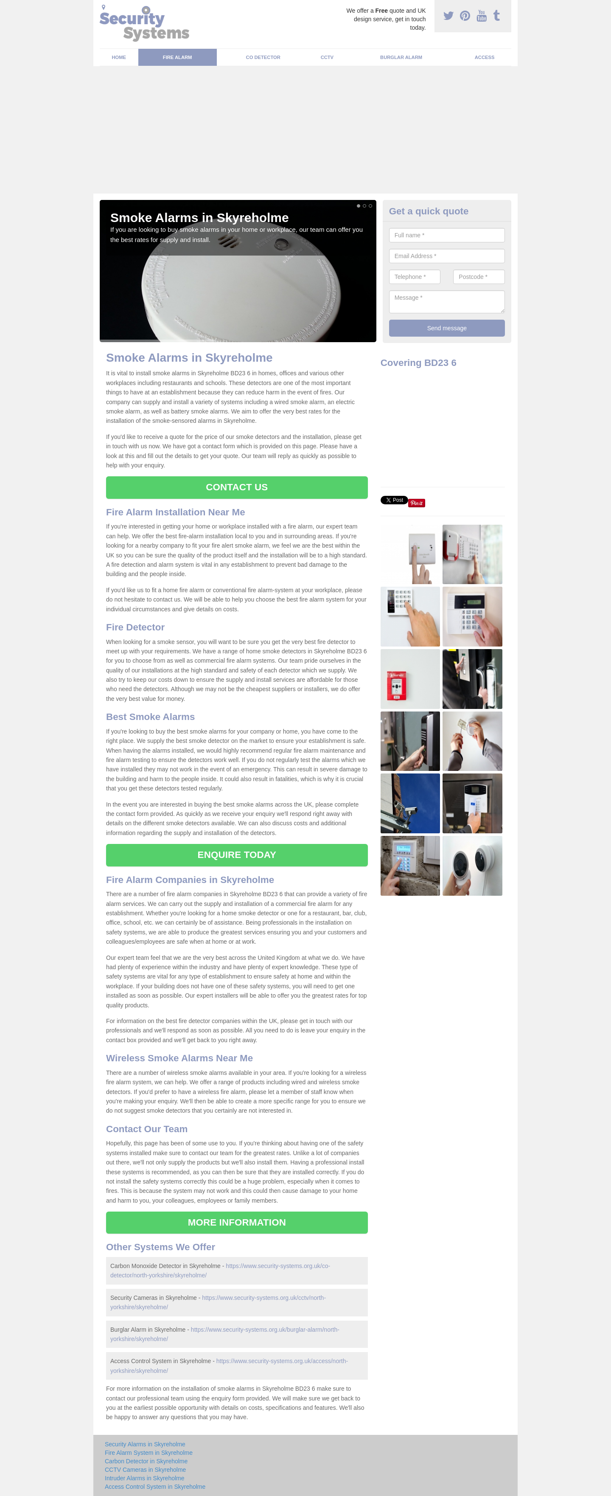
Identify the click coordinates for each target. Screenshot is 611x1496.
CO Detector (263, 57)
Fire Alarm (177, 57)
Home (119, 57)
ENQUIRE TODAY (237, 854)
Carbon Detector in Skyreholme (146, 1461)
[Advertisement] (305, 129)
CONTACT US (237, 487)
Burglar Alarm (401, 57)
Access (485, 57)
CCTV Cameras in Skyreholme (145, 1469)
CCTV (327, 57)
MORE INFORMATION (237, 1222)
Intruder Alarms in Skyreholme (145, 1478)
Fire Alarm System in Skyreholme (149, 1452)
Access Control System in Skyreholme (155, 1486)
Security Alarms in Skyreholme (145, 1444)
